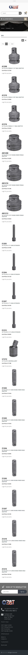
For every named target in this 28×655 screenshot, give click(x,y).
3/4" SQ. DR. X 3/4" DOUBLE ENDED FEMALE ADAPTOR (13, 216)
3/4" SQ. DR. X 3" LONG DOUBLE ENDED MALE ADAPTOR (13, 420)
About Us (3, 637)
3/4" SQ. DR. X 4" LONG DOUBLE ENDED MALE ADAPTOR (13, 450)
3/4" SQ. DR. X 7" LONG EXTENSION (11, 303)
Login (14, 1)
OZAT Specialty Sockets (7, 631)
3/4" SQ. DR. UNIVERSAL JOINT (9, 361)
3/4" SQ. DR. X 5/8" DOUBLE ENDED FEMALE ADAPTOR (13, 185)
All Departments (7, 19)
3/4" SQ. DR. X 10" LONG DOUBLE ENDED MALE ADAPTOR (13, 541)
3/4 (12, 28)
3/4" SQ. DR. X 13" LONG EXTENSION (11, 332)
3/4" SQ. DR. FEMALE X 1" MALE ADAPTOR (12, 126)
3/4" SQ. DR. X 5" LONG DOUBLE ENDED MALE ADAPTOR (13, 481)
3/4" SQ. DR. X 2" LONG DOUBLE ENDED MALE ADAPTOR (13, 390)
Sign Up (22, 591)
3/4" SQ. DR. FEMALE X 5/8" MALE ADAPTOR (13, 97)
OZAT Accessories (5, 629)
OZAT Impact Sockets (6, 625)
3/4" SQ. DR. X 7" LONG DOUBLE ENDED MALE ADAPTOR (13, 511)
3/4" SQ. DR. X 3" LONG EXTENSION (11, 245)
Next (12, 44)
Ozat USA (4, 652)
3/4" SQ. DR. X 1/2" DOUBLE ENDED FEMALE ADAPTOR (13, 155)
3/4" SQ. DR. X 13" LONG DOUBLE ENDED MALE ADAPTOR (13, 571)
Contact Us (3, 639)
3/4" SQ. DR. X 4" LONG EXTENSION (11, 274)
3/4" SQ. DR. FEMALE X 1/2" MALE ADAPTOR (13, 68)
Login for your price (6, 73)
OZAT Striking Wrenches (7, 627)
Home (2, 28)
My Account (4, 645)
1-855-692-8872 (10, 610)
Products (8, 28)
